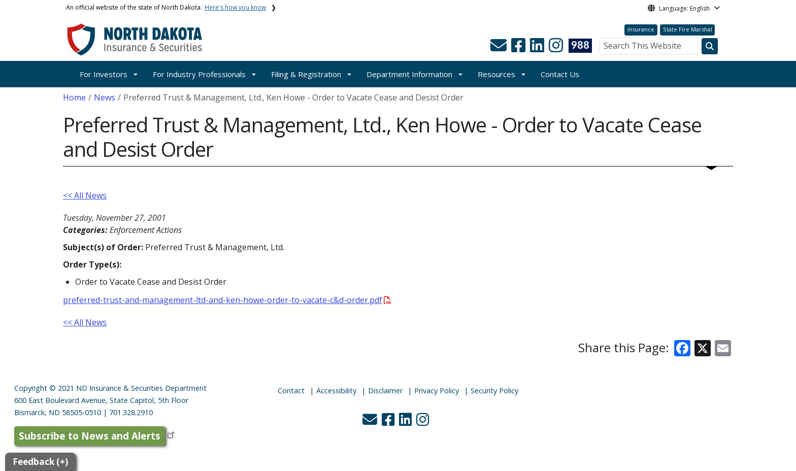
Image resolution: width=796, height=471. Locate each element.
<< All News (85, 195)
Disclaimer (385, 390)
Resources (496, 74)
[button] (499, 48)
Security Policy (494, 390)
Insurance (640, 29)
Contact (291, 390)
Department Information (409, 74)
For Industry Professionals (199, 74)
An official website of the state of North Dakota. (166, 7)
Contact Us (560, 74)
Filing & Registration (306, 74)
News (104, 97)
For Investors (103, 74)
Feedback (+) (40, 461)
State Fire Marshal (687, 29)
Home (74, 97)
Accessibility (336, 390)
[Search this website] (710, 46)
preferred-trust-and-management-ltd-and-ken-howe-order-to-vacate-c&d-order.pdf (227, 300)
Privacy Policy (436, 390)
